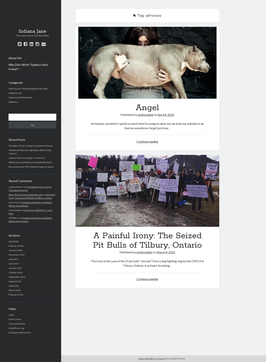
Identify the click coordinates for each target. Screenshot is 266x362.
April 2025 (14, 241)
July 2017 (13, 259)
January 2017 (15, 268)
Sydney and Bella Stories (21, 97)
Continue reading (147, 141)
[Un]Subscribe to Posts (20, 332)
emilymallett (146, 114)
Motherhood (15, 93)
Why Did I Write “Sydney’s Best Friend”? (28, 67)
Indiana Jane (32, 31)
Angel (147, 63)
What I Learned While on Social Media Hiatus (30, 162)
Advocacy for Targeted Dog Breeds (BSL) (28, 88)
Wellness (13, 102)
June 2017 (14, 263)
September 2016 (17, 277)
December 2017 (17, 254)
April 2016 (14, 285)
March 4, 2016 (166, 252)
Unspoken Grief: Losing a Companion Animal (30, 145)
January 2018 (15, 250)
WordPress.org (16, 328)
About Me (15, 58)
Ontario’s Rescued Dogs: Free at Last (27, 158)
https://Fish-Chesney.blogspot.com (26, 194)
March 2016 (15, 290)
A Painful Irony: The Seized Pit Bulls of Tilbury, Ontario (147, 191)
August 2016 (15, 281)
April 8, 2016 (166, 114)
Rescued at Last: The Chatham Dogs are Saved (31, 166)
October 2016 (16, 272)
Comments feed (17, 323)
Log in (11, 314)
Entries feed (15, 319)
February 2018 (16, 245)
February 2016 (16, 294)
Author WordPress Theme (151, 358)
